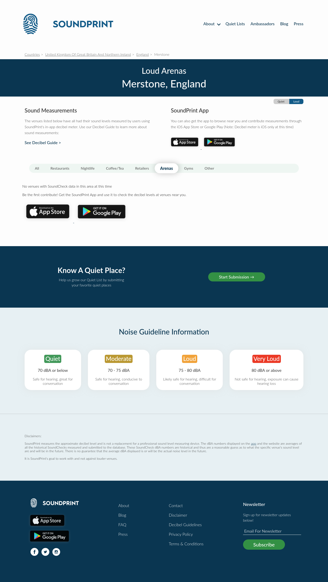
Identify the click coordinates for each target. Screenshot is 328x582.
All (37, 168)
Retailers (142, 168)
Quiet (281, 101)
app (253, 443)
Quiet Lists (235, 23)
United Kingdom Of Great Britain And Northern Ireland (88, 54)
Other (209, 168)
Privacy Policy (181, 534)
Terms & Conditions (186, 543)
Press (298, 23)
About (211, 23)
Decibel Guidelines (185, 524)
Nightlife (88, 168)
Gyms (188, 168)
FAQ (122, 524)
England (142, 54)
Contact (176, 505)
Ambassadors (263, 23)
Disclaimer (178, 515)
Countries (32, 54)
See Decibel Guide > (43, 142)
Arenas (166, 168)
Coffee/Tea (115, 168)
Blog (284, 23)
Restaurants (60, 168)
